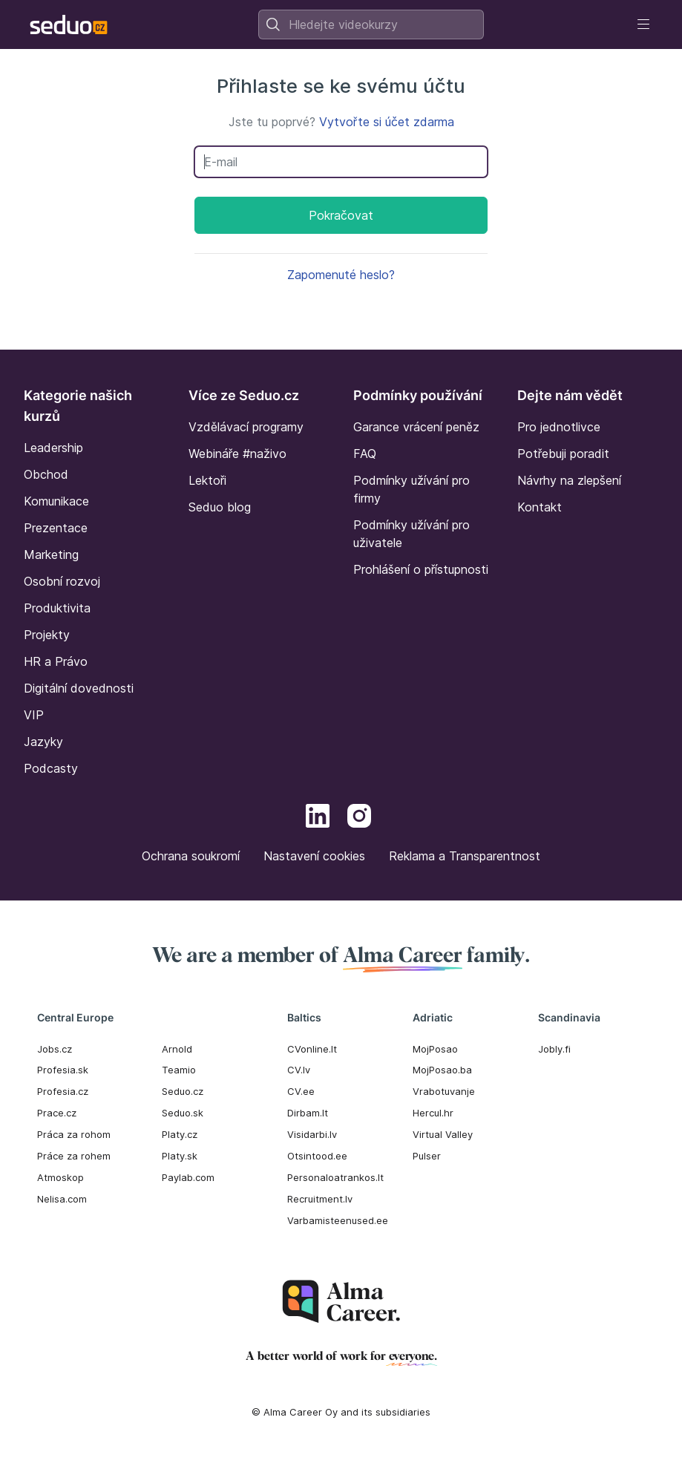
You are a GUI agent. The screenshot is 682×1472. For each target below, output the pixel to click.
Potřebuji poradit (563, 453)
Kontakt (539, 507)
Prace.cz (56, 1113)
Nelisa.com (62, 1199)
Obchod (46, 474)
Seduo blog (219, 507)
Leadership (53, 447)
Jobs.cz (54, 1049)
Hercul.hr (433, 1113)
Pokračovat (341, 215)
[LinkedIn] (317, 818)
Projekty (47, 634)
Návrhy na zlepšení (569, 480)
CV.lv (298, 1070)
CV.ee (301, 1091)
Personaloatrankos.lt (335, 1177)
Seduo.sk (182, 1113)
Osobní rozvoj (62, 581)
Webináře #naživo (237, 453)
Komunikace (56, 501)
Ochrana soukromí (191, 855)
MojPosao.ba (442, 1070)
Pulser (427, 1156)
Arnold (177, 1049)
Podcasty (51, 768)
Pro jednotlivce (558, 426)
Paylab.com (188, 1177)
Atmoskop (60, 1177)
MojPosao (435, 1049)
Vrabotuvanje (444, 1091)
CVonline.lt (312, 1049)
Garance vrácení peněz (416, 426)
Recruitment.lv (320, 1199)
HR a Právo (56, 661)
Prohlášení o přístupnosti (420, 569)
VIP (34, 714)
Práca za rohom (74, 1134)
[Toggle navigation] (643, 24)
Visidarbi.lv (312, 1134)
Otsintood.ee (317, 1156)
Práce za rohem (74, 1156)
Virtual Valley (443, 1134)
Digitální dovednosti (79, 688)
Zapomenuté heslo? (341, 274)
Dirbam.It (307, 1113)
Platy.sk (179, 1156)
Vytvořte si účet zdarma (386, 121)
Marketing (51, 554)
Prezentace (56, 527)
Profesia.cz (62, 1091)
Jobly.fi (554, 1049)
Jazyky (43, 741)
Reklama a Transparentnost (464, 855)
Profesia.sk (62, 1070)
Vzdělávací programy (246, 426)
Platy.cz (179, 1134)
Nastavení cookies (314, 855)
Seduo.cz (182, 1091)
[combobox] (371, 24)
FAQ (364, 453)
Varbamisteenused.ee (337, 1220)
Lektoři (207, 480)
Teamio (179, 1070)
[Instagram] (359, 818)
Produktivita (57, 608)
